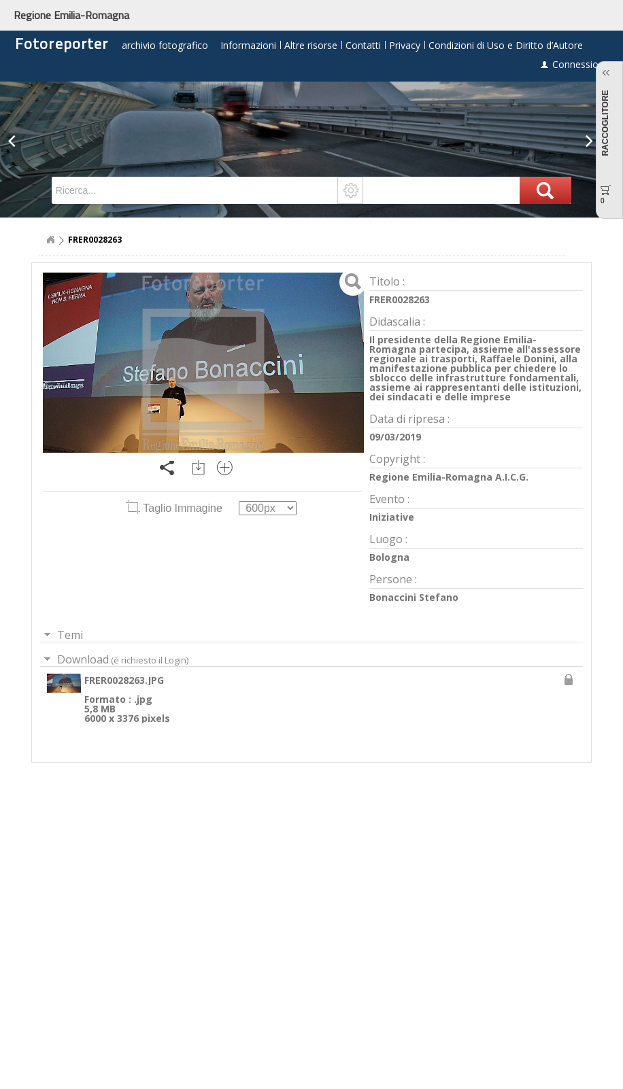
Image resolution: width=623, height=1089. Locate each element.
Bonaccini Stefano (413, 597)
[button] (16, 150)
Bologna (389, 557)
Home (50, 240)
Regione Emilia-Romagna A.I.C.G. (448, 476)
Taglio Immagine (175, 508)
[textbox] (195, 190)
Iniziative (391, 517)
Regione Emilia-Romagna (71, 15)
